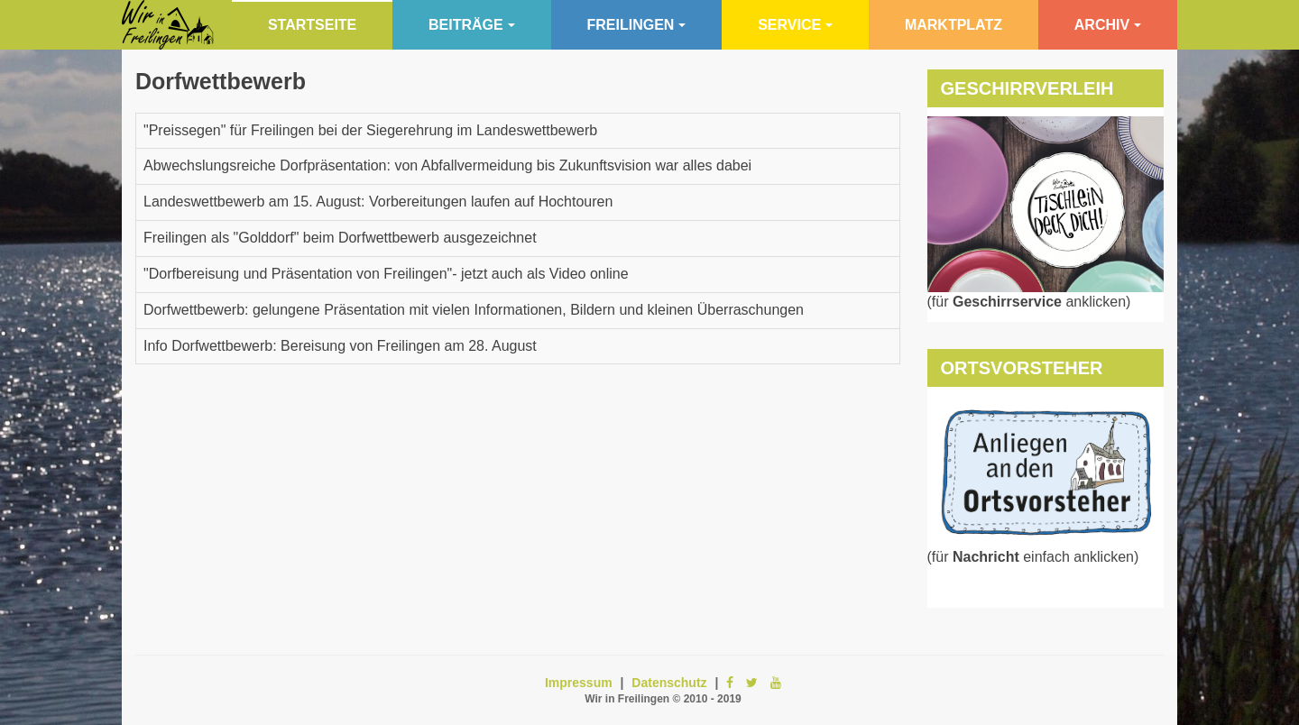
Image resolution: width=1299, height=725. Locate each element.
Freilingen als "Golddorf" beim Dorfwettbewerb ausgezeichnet (340, 237)
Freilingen (636, 24)
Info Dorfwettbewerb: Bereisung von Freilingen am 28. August (340, 345)
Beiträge (471, 24)
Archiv (1107, 24)
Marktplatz (953, 24)
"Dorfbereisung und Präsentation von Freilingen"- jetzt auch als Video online (386, 273)
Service (795, 24)
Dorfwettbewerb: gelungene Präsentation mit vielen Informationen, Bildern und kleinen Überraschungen (473, 309)
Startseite (312, 24)
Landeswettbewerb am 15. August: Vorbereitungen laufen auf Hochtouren (378, 201)
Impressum (579, 682)
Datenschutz (668, 682)
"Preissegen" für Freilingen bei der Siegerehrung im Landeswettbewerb (370, 130)
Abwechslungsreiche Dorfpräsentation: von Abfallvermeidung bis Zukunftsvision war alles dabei (447, 165)
